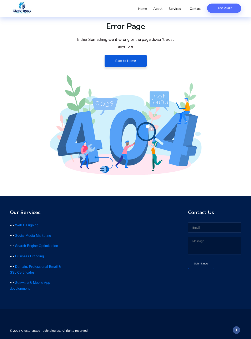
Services (176, 8)
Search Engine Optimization (36, 246)
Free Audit (224, 8)
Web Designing (27, 225)
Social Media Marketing (33, 235)
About (157, 8)
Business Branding (29, 256)
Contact (195, 8)
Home (142, 8)
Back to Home (125, 61)
